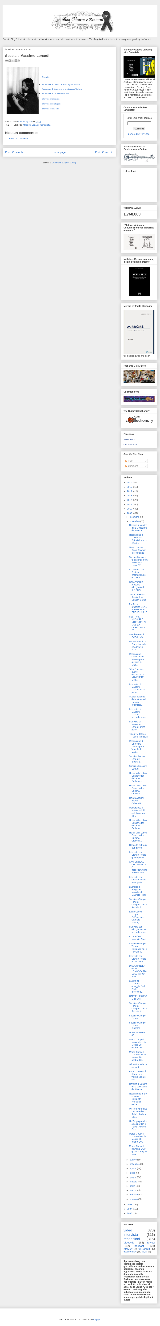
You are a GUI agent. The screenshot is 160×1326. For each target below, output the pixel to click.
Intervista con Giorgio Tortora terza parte (137, 880)
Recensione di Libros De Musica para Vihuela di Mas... (136, 746)
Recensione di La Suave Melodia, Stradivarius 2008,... (138, 645)
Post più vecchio (104, 152)
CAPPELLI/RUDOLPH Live (138, 997)
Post (128, 461)
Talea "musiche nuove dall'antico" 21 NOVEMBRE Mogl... (137, 674)
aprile (133, 1186)
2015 (130, 487)
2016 (130, 482)
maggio (134, 1181)
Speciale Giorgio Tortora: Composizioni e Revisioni (138, 1007)
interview (128, 1249)
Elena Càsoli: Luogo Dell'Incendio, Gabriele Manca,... (137, 917)
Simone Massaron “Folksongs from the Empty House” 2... (138, 561)
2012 (130, 500)
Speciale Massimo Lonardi (138, 767)
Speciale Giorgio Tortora (137, 1017)
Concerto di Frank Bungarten (138, 846)
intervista (131, 1235)
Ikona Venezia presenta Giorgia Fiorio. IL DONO (137, 586)
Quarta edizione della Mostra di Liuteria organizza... (137, 700)
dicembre (134, 517)
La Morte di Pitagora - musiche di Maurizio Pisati (137, 891)
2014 (130, 491)
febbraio (134, 1194)
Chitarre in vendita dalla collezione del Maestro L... (138, 1087)
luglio (133, 1173)
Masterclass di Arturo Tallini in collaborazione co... (137, 811)
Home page (59, 152)
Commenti (131, 466)
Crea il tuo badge (130, 444)
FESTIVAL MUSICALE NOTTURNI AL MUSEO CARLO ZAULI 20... (137, 623)
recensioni (132, 1239)
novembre (135, 521)
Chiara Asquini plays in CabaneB (136, 801)
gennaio (134, 1199)
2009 (130, 513)
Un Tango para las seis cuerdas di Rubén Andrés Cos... (138, 1112)
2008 (130, 1204)
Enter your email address (139, 118)
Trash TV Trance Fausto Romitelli (138, 735)
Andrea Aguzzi (25, 121)
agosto (133, 1168)
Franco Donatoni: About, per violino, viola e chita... (137, 1075)
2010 (130, 508)
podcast (139, 1245)
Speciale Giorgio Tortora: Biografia (137, 1025)
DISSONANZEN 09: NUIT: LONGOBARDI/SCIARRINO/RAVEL (138, 971)
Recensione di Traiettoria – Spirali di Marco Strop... (138, 539)
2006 (130, 1213)
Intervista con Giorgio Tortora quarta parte (137, 855)
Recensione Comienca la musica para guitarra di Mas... (136, 659)
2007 (130, 1209)
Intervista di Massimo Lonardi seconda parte (137, 713)
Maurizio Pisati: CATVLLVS (136, 635)
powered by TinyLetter (139, 134)
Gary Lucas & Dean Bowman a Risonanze (137, 550)
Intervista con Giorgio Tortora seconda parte (137, 929)
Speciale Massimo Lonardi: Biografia (138, 759)
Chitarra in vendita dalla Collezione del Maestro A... (138, 528)
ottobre (133, 1159)
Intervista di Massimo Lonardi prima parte (137, 725)
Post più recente (14, 152)
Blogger (96, 1319)
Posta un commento (18, 138)
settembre (135, 1164)
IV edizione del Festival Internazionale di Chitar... (137, 573)
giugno (133, 1177)
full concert (144, 1249)
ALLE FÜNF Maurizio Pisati (137, 938)
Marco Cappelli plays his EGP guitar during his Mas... (138, 1150)
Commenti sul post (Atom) (64, 163)
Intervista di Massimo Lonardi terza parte (137, 688)
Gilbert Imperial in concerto (138, 1065)
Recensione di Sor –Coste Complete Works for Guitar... (138, 1099)
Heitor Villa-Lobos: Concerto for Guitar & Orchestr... (138, 777)
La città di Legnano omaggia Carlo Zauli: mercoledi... (137, 986)
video (128, 1230)
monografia (45, 125)
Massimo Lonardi (31, 125)
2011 (130, 504)
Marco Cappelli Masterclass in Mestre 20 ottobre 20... (137, 1043)
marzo (133, 1190)
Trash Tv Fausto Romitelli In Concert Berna (137, 597)
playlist (144, 1252)
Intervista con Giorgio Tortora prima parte (137, 959)
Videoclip (129, 1242)
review (151, 1242)
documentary (130, 1251)
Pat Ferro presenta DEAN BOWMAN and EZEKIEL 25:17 (138, 608)
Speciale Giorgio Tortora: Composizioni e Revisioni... (138, 903)
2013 (130, 495)
